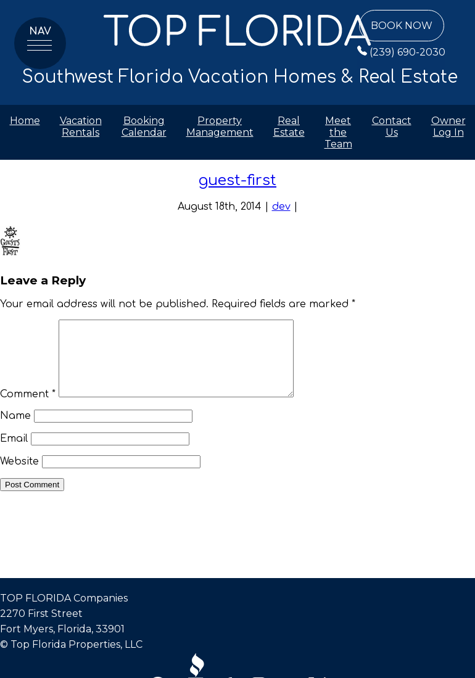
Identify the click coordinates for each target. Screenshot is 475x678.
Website (19, 476)
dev (281, 206)
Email (14, 453)
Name (15, 430)
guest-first (237, 180)
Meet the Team (338, 132)
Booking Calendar (144, 126)
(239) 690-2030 (401, 52)
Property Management (220, 126)
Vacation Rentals (81, 126)
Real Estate (289, 126)
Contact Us (391, 126)
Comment (28, 409)
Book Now (401, 25)
